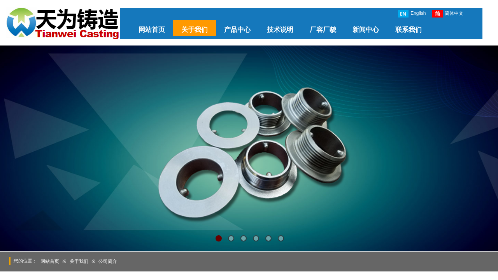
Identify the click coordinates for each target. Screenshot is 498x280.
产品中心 (237, 29)
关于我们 (194, 29)
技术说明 (280, 29)
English (412, 14)
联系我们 (408, 29)
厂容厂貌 (323, 29)
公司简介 (107, 261)
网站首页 (152, 29)
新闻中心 (365, 29)
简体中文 (447, 14)
